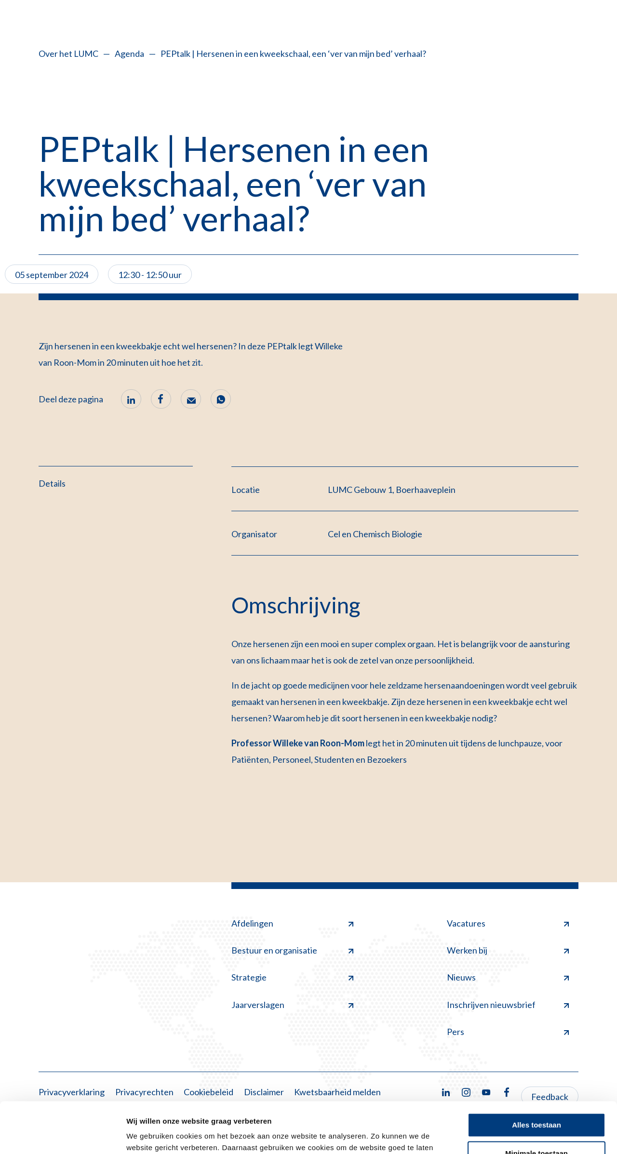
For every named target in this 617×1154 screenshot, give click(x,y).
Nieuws (508, 977)
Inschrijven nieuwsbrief (508, 1004)
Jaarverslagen (292, 1004)
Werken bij (508, 950)
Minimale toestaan (536, 1102)
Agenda (129, 53)
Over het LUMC (68, 53)
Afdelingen (292, 923)
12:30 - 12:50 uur (150, 274)
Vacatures (508, 923)
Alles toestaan (536, 1074)
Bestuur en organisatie (292, 950)
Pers (508, 1031)
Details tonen (149, 1135)
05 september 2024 (51, 274)
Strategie (292, 977)
